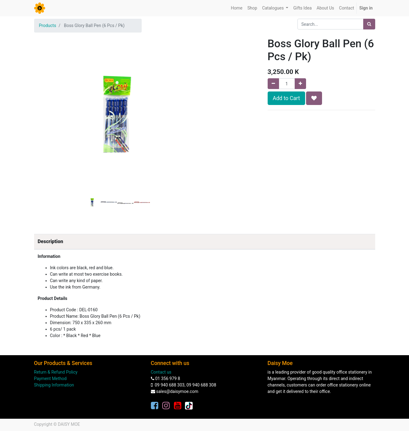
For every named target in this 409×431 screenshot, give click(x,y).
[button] (46, 98)
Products (47, 25)
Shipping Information (54, 384)
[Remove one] (273, 83)
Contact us (161, 372)
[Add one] (300, 83)
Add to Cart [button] (286, 98)
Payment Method (50, 378)
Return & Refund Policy (56, 372)
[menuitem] (236, 8)
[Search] (369, 24)
